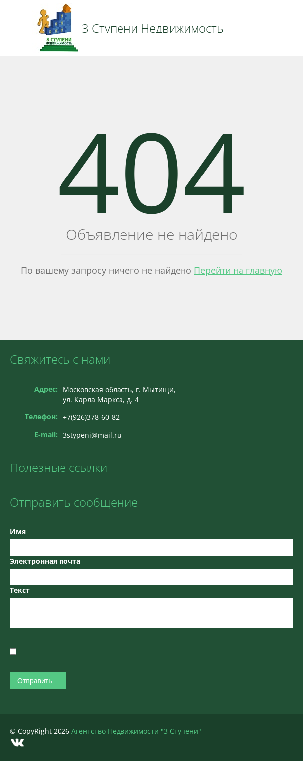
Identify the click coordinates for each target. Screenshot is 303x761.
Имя (18, 531)
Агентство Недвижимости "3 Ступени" (136, 731)
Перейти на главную (238, 270)
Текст (20, 590)
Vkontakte (17, 742)
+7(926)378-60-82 (91, 417)
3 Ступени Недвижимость (153, 28)
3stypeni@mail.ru (92, 435)
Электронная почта (45, 561)
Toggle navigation (18, 28)
